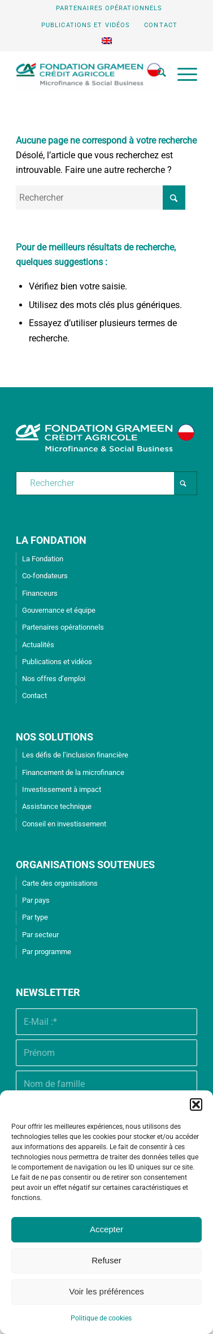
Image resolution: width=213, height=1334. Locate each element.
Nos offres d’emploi (53, 678)
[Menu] (181, 74)
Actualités (38, 644)
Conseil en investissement (64, 824)
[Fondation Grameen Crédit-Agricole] (88, 74)
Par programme (46, 951)
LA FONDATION (51, 540)
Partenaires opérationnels (109, 8)
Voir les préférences (106, 1291)
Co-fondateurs (45, 575)
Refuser (106, 1260)
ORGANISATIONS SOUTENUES (85, 864)
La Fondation (42, 559)
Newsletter (48, 992)
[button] (196, 1104)
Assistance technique (57, 806)
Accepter (106, 1229)
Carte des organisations (60, 883)
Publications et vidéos (85, 25)
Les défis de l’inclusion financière (75, 755)
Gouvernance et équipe (58, 610)
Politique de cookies (101, 1318)
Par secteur (40, 934)
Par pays (36, 900)
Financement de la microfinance (73, 772)
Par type (35, 917)
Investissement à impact (61, 789)
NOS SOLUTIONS (54, 737)
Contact (160, 25)
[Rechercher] (156, 74)
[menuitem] (109, 8)
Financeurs (40, 593)
